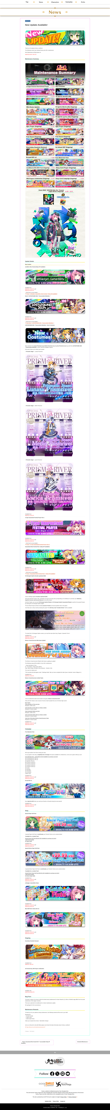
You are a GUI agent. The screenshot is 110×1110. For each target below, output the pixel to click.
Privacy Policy (64, 1097)
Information (32, 1031)
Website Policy (48, 1101)
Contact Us (62, 1101)
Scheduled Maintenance (83, 1041)
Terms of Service (73, 1097)
